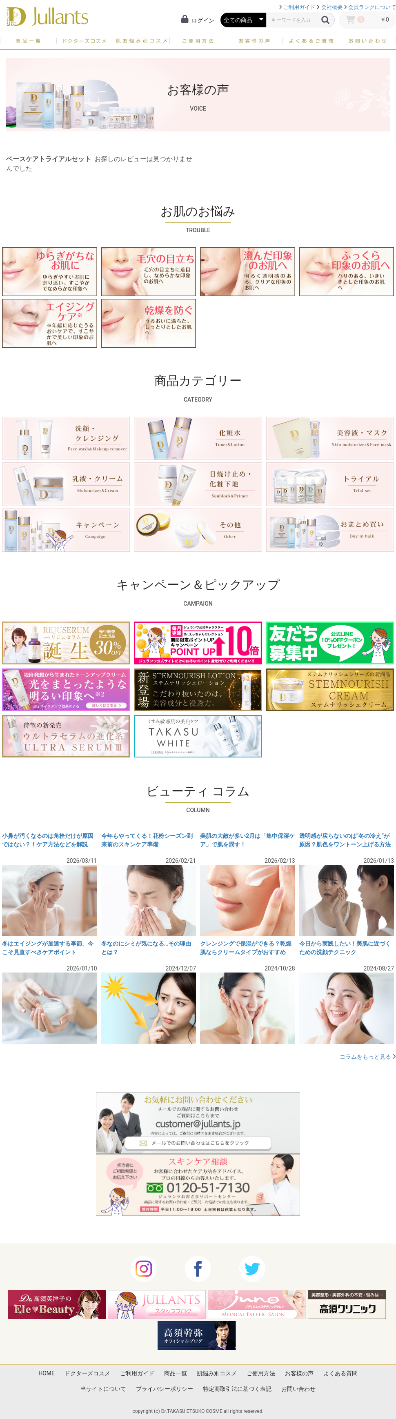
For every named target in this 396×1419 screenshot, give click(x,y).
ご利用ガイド (299, 7)
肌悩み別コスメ (217, 1373)
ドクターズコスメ (87, 1373)
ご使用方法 (261, 1373)
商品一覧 (175, 1373)
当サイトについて (103, 1389)
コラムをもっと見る (368, 1056)
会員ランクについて (372, 7)
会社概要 (332, 7)
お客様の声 (299, 1373)
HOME (46, 1373)
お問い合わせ (298, 1389)
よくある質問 (340, 1373)
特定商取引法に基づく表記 (237, 1389)
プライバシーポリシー (164, 1389)
